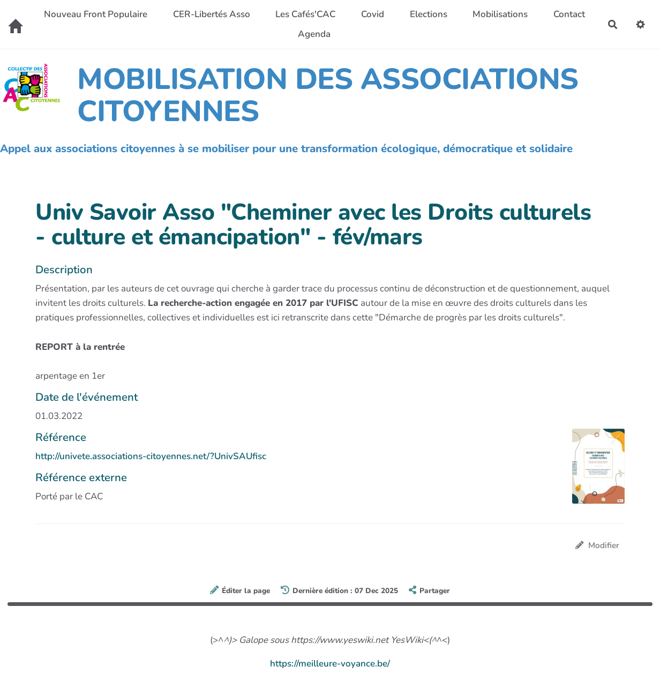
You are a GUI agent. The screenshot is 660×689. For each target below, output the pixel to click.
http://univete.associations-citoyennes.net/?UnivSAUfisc (150, 456)
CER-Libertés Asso (211, 14)
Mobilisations (500, 14)
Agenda (314, 34)
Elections (428, 14)
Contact (569, 14)
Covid (372, 14)
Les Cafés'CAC (305, 14)
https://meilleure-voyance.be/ (330, 663)
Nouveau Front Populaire (95, 14)
